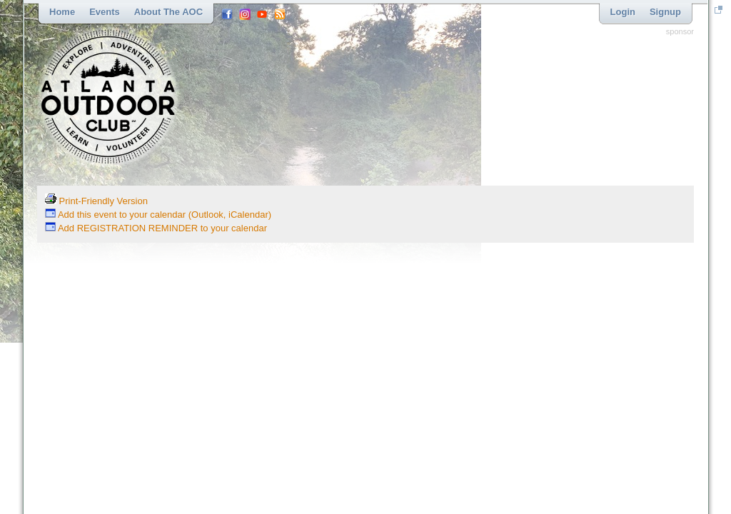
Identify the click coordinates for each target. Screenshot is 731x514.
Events (104, 11)
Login (622, 11)
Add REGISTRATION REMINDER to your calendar (156, 228)
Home (62, 11)
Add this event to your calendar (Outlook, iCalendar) (158, 214)
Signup (665, 11)
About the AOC (168, 11)
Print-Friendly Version (96, 201)
